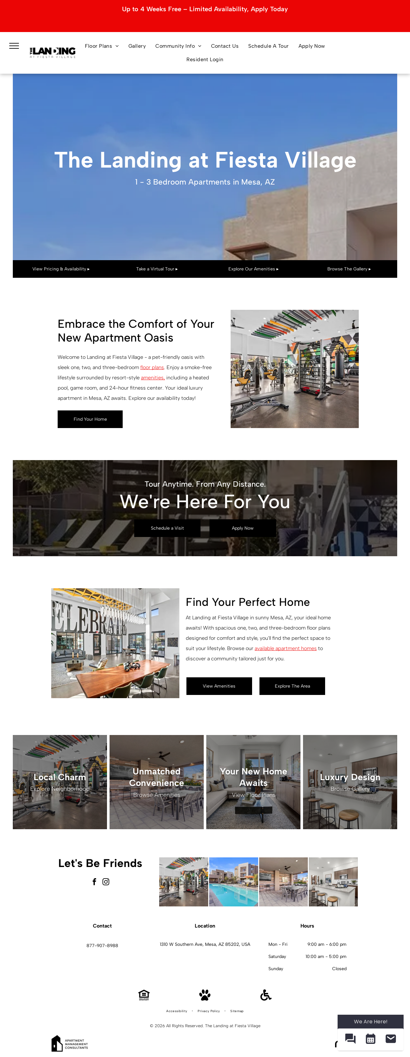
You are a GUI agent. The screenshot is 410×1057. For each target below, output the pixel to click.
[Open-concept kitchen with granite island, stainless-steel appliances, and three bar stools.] (333, 881)
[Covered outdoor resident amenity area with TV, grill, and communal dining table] (283, 881)
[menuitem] (102, 46)
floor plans (152, 367)
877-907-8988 (102, 945)
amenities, (153, 378)
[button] (350, 1039)
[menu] (14, 45)
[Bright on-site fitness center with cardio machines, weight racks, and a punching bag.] (183, 881)
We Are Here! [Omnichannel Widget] (371, 1021)
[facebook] (94, 883)
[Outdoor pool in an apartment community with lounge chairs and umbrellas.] (233, 881)
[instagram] (106, 883)
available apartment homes (286, 648)
